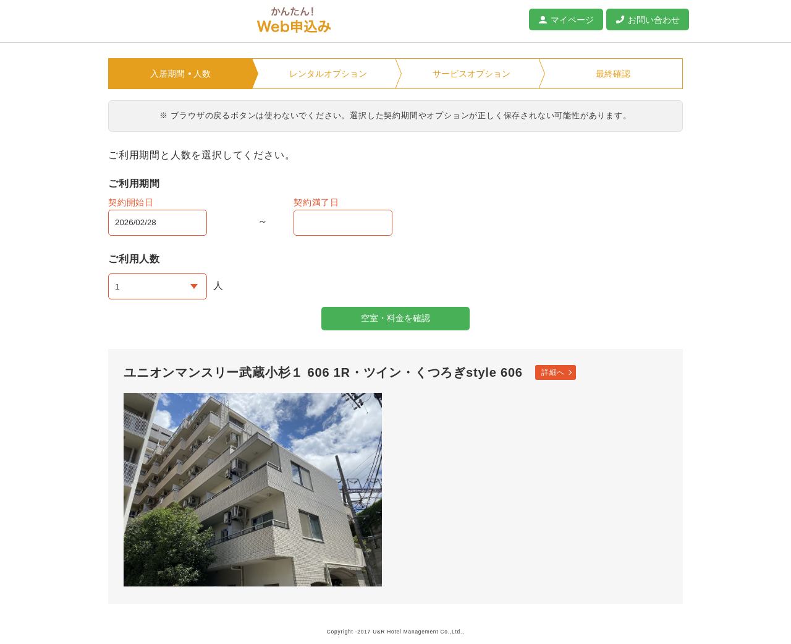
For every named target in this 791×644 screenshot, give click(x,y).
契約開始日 (131, 202)
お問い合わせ (654, 20)
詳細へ (553, 372)
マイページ (572, 20)
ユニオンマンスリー (176, 22)
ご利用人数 (134, 259)
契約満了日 (316, 202)
